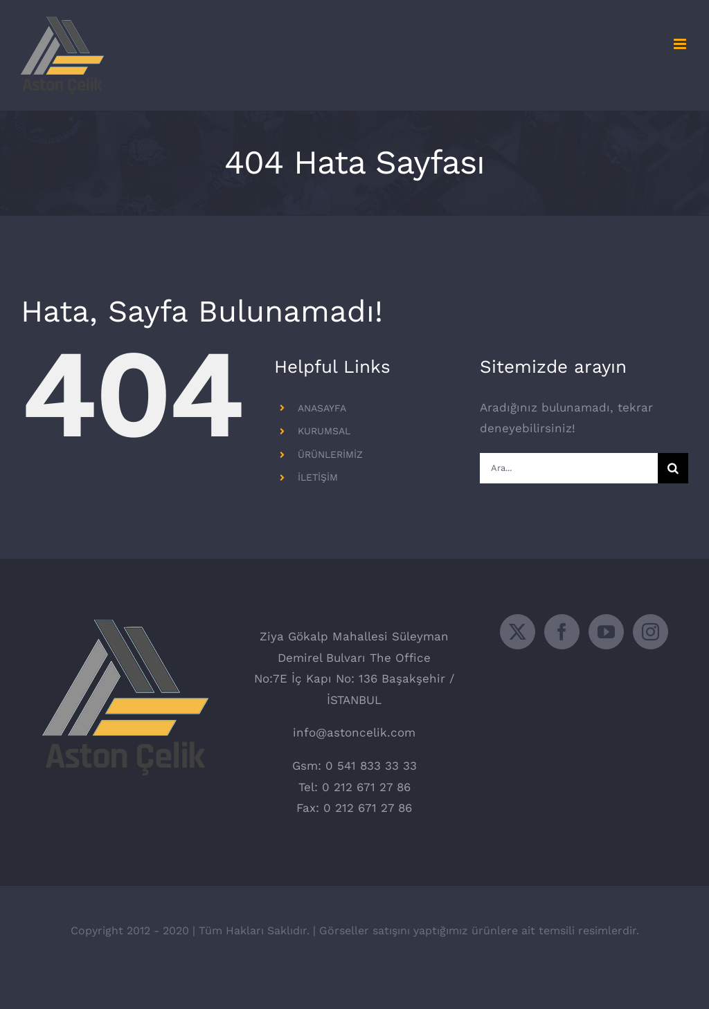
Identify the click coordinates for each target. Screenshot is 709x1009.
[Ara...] (569, 468)
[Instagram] (650, 631)
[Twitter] (517, 631)
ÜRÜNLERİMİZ (330, 454)
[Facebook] (562, 631)
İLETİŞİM (318, 477)
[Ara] (673, 468)
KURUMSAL (324, 430)
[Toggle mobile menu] (681, 44)
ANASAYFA (322, 408)
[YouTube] (606, 631)
